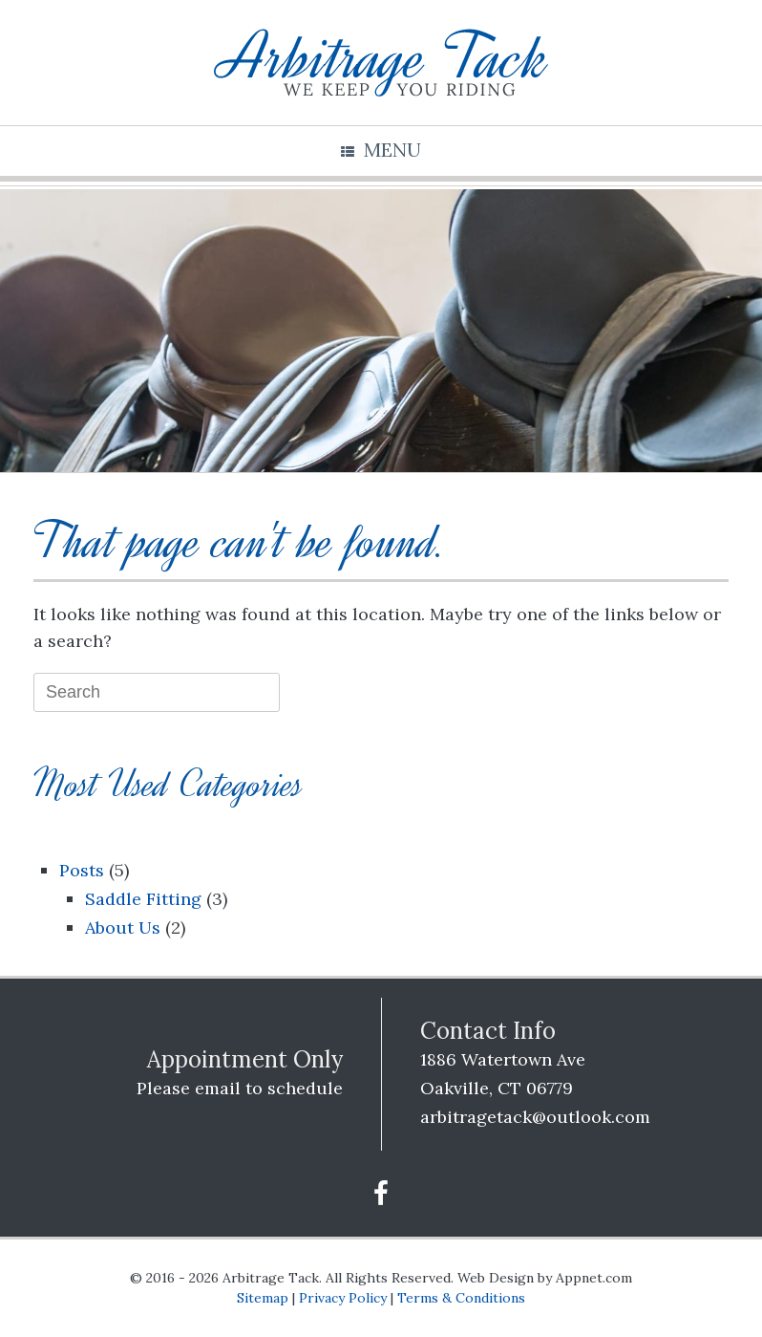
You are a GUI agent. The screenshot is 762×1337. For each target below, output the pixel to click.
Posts (81, 870)
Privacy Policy (343, 1297)
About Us (122, 927)
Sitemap (262, 1297)
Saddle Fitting (143, 899)
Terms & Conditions (461, 1297)
